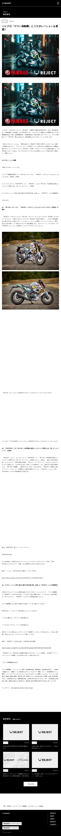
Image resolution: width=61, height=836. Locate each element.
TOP (4, 806)
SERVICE (53, 813)
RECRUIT (53, 821)
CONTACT (53, 824)
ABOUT (52, 819)
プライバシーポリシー (7, 832)
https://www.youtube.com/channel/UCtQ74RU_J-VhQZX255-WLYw (22, 578)
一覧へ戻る (30, 784)
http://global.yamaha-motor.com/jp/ (22, 688)
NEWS (9, 806)
